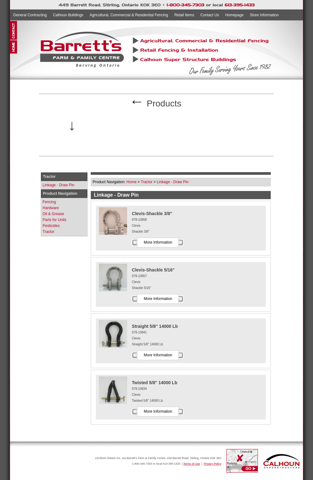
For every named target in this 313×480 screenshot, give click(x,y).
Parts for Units (54, 220)
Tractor (48, 232)
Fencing (49, 202)
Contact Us (209, 15)
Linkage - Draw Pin (58, 185)
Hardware (51, 208)
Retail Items (184, 15)
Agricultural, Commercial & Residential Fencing (129, 15)
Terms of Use (191, 463)
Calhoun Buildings (68, 15)
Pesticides (51, 226)
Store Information (264, 15)
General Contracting (30, 15)
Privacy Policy (212, 463)
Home (131, 182)
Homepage (234, 15)
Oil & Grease (53, 214)
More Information (158, 242)
